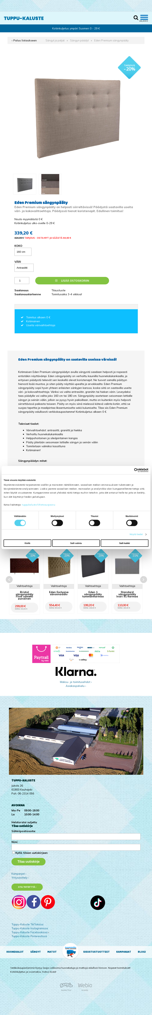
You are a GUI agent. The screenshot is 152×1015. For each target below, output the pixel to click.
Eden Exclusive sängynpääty (58, 593)
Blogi (142, 952)
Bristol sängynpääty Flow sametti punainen (24, 595)
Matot (52, 952)
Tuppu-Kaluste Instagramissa (29, 928)
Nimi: (14, 842)
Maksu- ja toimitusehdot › (76, 681)
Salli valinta (76, 543)
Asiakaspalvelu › (76, 685)
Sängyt (35, 952)
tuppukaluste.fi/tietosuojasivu (38, 504)
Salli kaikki (124, 543)
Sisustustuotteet (96, 952)
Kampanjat (123, 952)
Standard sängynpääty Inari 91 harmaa (127, 594)
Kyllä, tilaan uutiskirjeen (31, 852)
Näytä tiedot (136, 534)
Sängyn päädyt (79, 40)
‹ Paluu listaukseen (24, 40)
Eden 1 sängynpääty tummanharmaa (93, 594)
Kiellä (27, 543)
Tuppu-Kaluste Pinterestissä (29, 936)
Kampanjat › (18, 873)
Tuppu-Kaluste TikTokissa (27, 924)
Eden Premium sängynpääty (111, 40)
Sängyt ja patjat (55, 40)
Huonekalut (15, 952)
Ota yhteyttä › (27, 887)
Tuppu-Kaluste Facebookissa (29, 932)
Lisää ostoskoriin (72, 280)
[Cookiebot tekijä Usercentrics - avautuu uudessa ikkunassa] (131, 470)
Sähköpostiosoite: (23, 831)
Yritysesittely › (20, 877)
